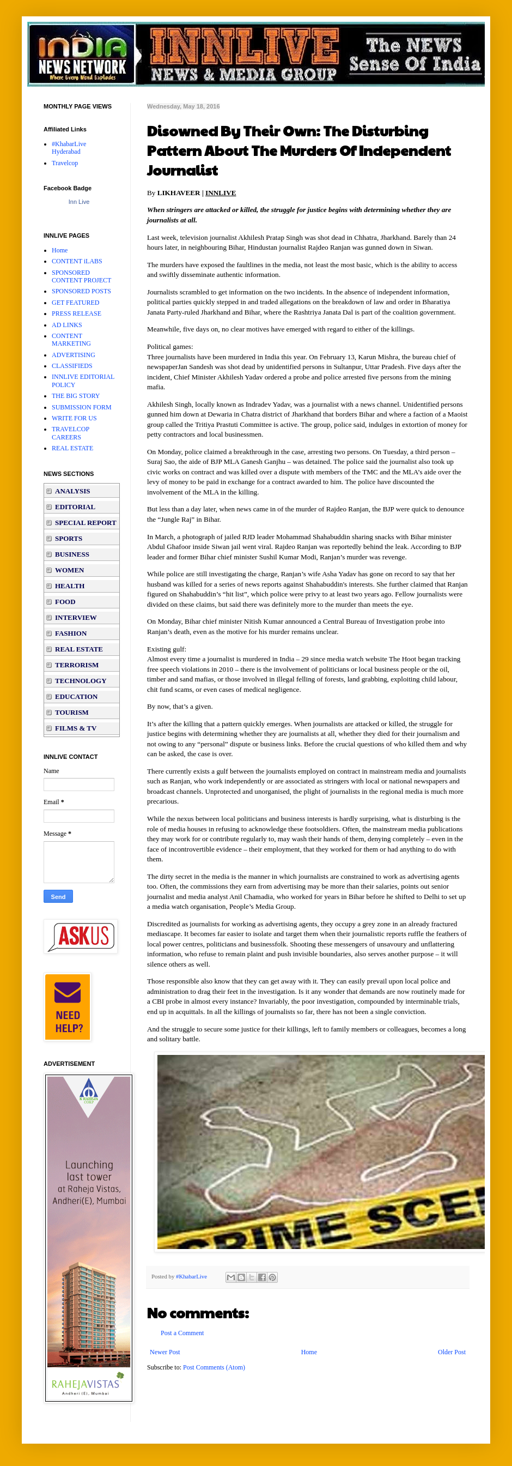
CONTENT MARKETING (71, 339)
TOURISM (72, 712)
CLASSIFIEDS (72, 366)
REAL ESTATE (72, 448)
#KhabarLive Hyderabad (69, 147)
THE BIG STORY (76, 396)
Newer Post (165, 1352)
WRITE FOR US (74, 418)
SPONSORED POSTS (81, 291)
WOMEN (69, 570)
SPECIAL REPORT (86, 522)
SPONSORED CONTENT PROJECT (81, 276)
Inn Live (79, 201)
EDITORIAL (75, 507)
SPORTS (68, 538)
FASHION (71, 633)
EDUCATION (76, 696)
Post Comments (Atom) (214, 1367)
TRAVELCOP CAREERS (70, 433)
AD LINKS (67, 325)
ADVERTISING (73, 355)
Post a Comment (182, 1333)
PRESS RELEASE (76, 313)
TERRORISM (77, 665)
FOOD (65, 602)
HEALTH (69, 586)
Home (309, 1352)
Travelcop (65, 163)
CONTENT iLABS (77, 261)
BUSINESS (72, 554)
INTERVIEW (76, 617)
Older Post (452, 1352)
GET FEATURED (75, 302)
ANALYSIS (72, 491)
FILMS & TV (75, 728)
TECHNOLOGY (81, 681)
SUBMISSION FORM (82, 407)
